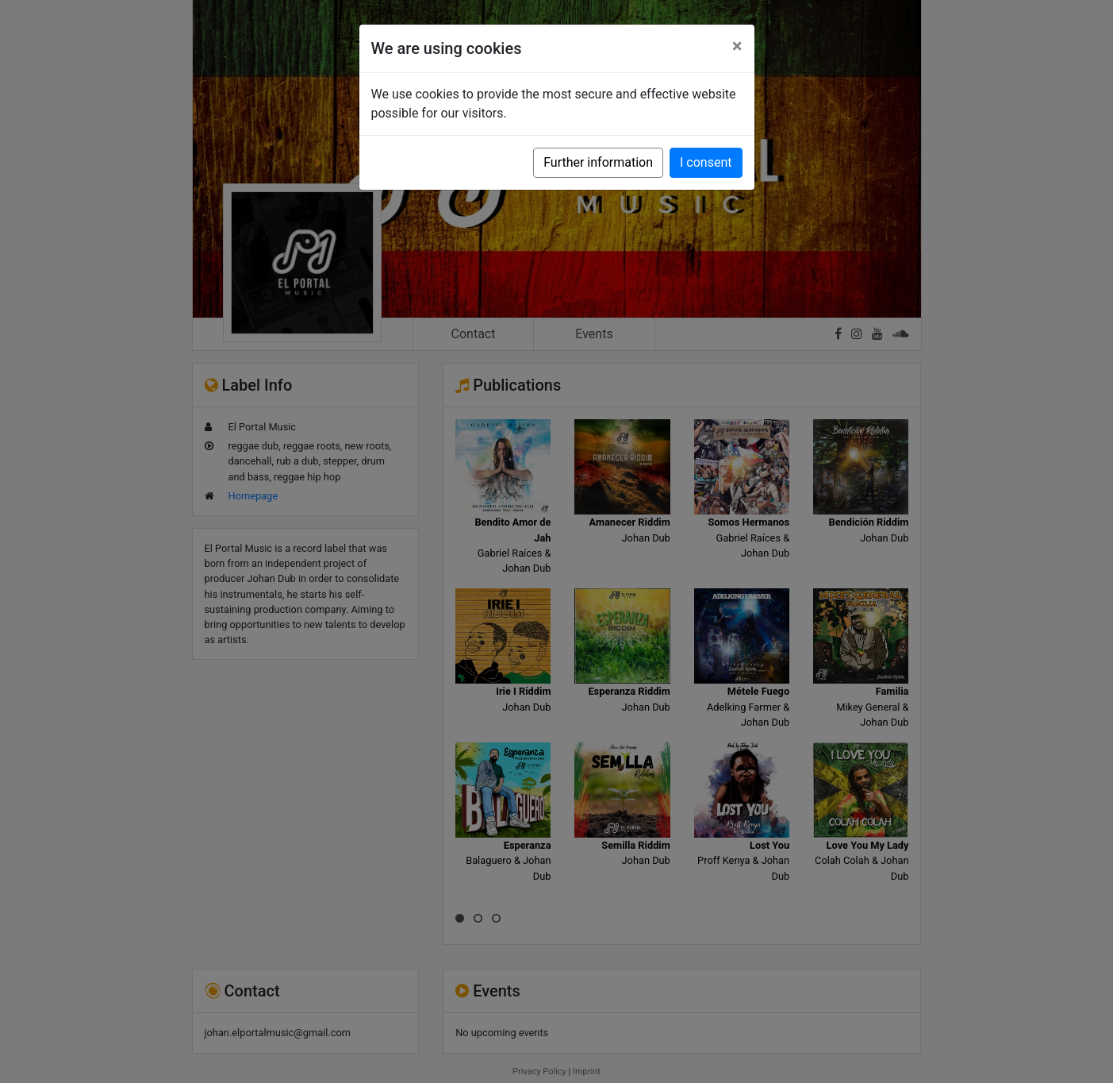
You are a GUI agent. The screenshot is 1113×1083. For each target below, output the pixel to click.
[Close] (737, 46)
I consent (705, 162)
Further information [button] (598, 162)
